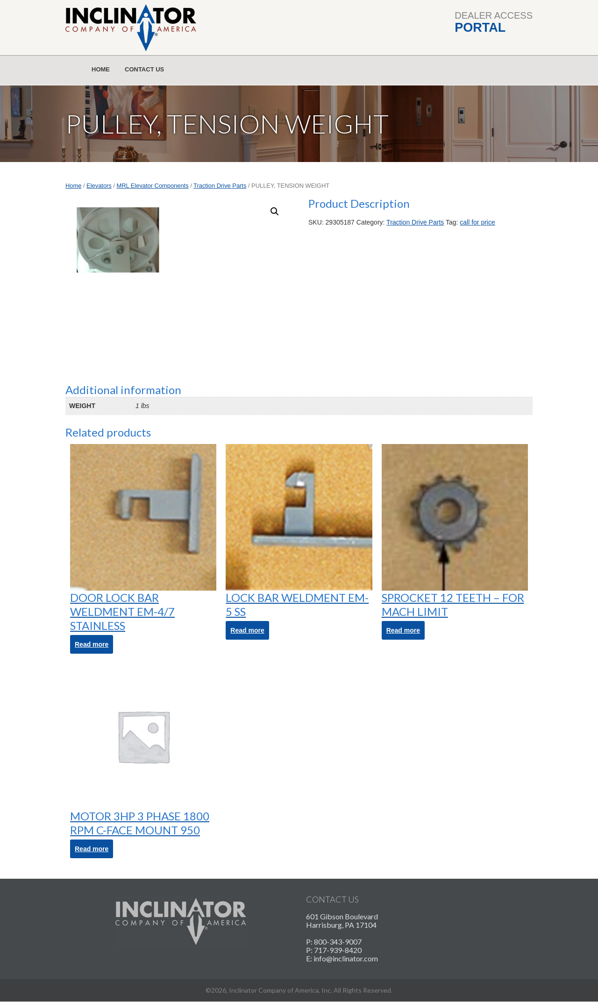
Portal (480, 28)
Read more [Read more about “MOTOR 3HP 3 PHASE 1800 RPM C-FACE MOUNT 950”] (91, 849)
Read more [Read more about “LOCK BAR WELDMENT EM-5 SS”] (247, 630)
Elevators (99, 185)
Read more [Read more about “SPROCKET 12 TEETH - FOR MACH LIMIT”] (403, 630)
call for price (477, 222)
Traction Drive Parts (219, 185)
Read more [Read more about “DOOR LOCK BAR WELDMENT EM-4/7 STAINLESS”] (91, 644)
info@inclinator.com (345, 958)
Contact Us (144, 69)
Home (101, 69)
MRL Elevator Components (153, 185)
